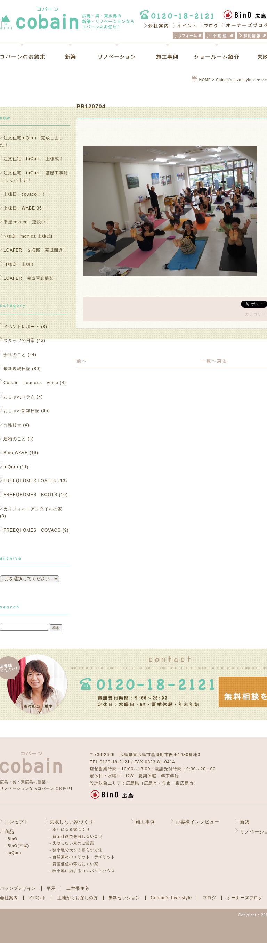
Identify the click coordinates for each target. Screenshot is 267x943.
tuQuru (10, 467)
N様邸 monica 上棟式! (27, 236)
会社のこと (14, 354)
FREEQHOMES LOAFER (30, 480)
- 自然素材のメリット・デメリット (82, 857)
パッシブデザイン (18, 888)
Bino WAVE (15, 452)
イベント (185, 25)
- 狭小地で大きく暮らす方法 (76, 850)
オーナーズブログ (245, 897)
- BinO (11, 839)
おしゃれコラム (19, 396)
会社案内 (156, 25)
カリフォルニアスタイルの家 (32, 509)
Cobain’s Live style (233, 80)
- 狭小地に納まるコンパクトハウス (82, 871)
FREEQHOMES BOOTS (30, 494)
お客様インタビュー (197, 822)
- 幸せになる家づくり (70, 829)
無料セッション (124, 897)
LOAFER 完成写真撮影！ (30, 278)
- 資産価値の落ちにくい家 (74, 864)
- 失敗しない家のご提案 (72, 843)
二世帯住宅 (77, 888)
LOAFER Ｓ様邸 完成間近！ (35, 250)
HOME (205, 80)
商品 (9, 831)
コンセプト (17, 822)
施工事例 (167, 56)
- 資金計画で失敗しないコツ (76, 836)
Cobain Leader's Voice (30, 382)
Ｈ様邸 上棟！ (21, 264)
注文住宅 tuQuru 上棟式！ (33, 158)
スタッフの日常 (19, 340)
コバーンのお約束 (27, 56)
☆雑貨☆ (12, 425)
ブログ (209, 25)
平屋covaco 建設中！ (26, 222)
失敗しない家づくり (72, 822)
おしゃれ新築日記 (21, 410)
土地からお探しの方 (77, 897)
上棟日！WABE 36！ (25, 208)
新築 (70, 56)
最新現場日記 (17, 368)
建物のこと (14, 438)
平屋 (51, 888)
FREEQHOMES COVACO (32, 530)
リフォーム (188, 35)
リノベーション (117, 56)
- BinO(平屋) (17, 846)
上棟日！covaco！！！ (26, 194)
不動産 (220, 35)
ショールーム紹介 (216, 56)
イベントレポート (21, 326)
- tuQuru (13, 853)
